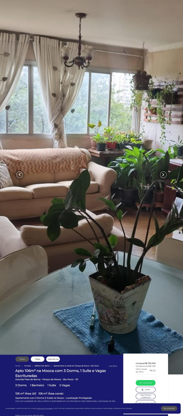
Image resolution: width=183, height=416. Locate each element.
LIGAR (146, 200)
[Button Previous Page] (19, 174)
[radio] (22, 359)
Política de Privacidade (45, 408)
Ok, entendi (169, 408)
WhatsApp (146, 193)
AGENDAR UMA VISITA (145, 213)
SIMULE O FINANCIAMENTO (146, 235)
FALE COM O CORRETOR (145, 206)
